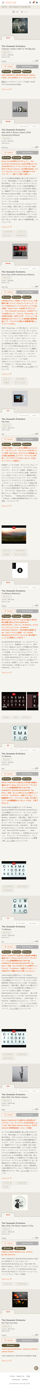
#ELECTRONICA (23, 886)
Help (28, 1376)
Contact (25, 1379)
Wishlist (8, 67)
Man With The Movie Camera (15, 1097)
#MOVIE (5, 1187)
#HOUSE (6, 717)
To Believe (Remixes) (11, 593)
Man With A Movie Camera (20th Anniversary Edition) (16, 133)
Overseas (16, 1379)
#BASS (15, 717)
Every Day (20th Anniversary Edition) (18, 274)
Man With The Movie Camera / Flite (17, 1226)
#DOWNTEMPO (8, 232)
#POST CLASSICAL (20, 383)
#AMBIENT (6, 383)
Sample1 (6, 71)
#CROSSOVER (7, 890)
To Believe (6, 756)
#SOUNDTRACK (20, 235)
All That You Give (9, 1323)
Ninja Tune (6, 52)
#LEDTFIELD (26, 717)
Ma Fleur (5, 421)
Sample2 (16, 71)
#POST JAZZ (7, 235)
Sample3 (27, 71)
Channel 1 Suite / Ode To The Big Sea (18, 49)
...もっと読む (29, 366)
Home (12, 1376)
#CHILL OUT (21, 232)
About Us (20, 1376)
